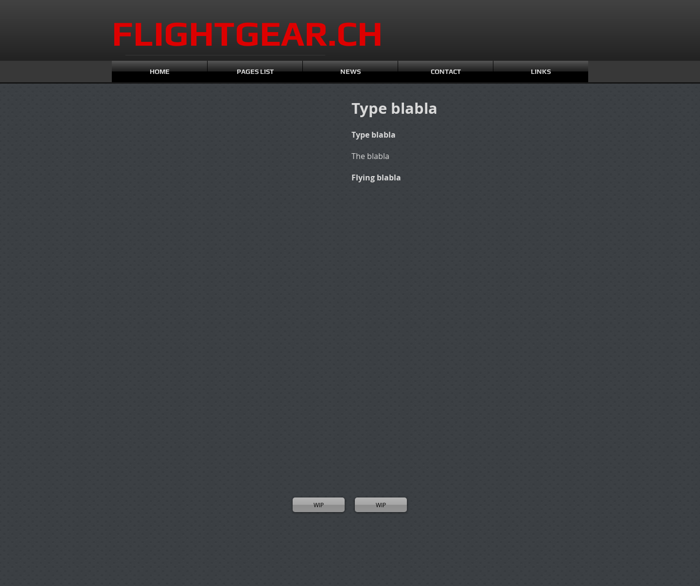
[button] (155, 151)
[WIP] (319, 504)
